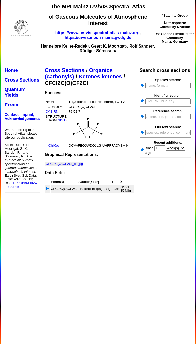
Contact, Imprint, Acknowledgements (22, 116)
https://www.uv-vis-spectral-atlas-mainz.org (97, 33)
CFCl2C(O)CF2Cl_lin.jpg (64, 164)
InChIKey (53, 145)
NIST (61, 120)
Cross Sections (22, 80)
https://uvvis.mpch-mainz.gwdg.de (98, 37)
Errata (11, 104)
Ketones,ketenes (100, 77)
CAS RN (52, 111)
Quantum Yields (15, 92)
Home (11, 70)
